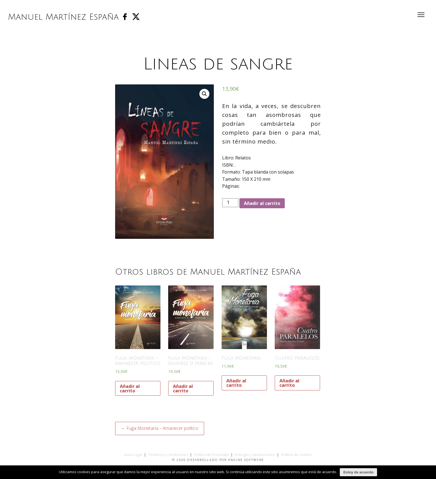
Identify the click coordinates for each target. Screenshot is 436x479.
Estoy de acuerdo (358, 472)
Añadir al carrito (262, 203)
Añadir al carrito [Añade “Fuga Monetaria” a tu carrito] (236, 383)
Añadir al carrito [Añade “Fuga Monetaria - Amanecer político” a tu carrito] (130, 388)
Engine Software (246, 460)
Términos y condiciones (168, 454)
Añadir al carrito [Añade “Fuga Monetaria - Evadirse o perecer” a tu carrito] (183, 388)
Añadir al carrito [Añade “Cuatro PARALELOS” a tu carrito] (289, 383)
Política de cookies (296, 454)
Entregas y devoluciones (255, 454)
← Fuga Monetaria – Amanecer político (159, 428)
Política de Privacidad (211, 454)
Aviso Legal (133, 454)
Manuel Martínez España (63, 17)
